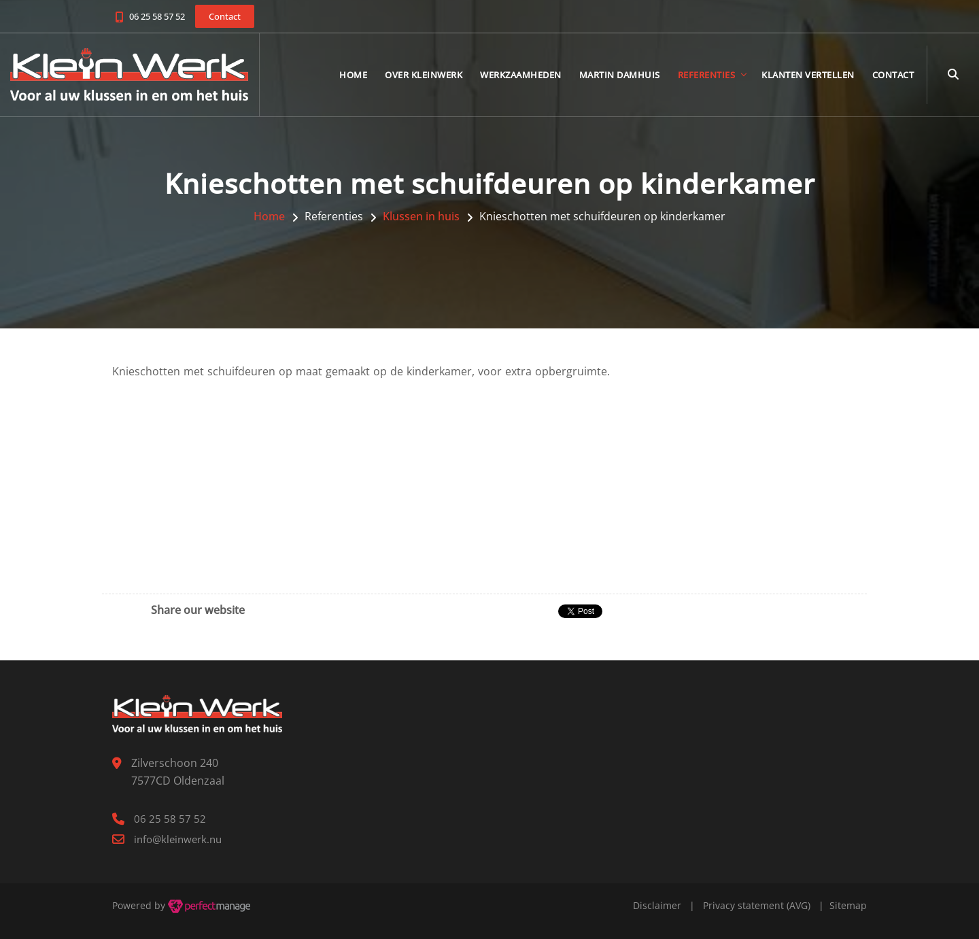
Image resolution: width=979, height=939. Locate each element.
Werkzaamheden (521, 75)
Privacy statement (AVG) (756, 905)
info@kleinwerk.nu (178, 839)
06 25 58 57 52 (157, 16)
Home (353, 75)
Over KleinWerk (423, 75)
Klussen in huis (421, 216)
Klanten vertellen (808, 75)
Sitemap (848, 905)
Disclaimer (657, 905)
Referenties (707, 75)
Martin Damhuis (619, 75)
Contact (893, 75)
